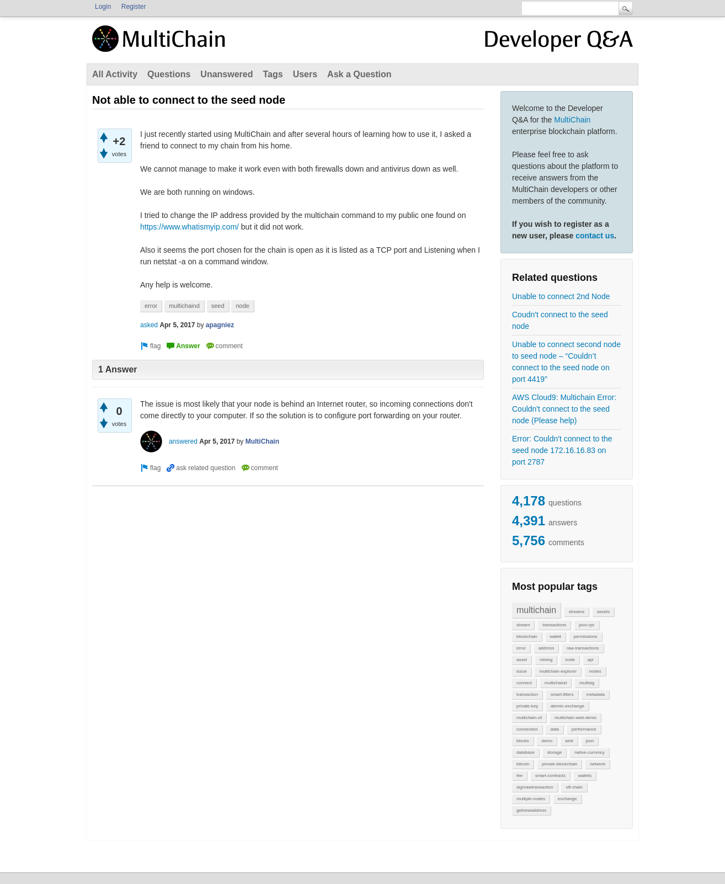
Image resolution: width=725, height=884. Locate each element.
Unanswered (226, 74)
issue (521, 671)
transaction (527, 694)
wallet (555, 636)
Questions (168, 74)
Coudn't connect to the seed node (560, 320)
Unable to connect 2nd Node (561, 296)
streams (576, 611)
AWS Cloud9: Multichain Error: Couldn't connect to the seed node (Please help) (564, 409)
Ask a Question (359, 74)
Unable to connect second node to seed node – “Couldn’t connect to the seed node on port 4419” (566, 362)
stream (523, 624)
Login (103, 6)
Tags (272, 74)
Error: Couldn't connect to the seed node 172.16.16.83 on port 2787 (562, 450)
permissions (586, 636)
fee (519, 775)
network (597, 763)
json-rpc (586, 624)
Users (305, 74)
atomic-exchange (567, 706)
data (554, 729)
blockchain (526, 636)
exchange (567, 798)
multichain (536, 610)
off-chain (574, 787)
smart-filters (562, 694)
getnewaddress (531, 810)
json (590, 740)
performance (584, 729)
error (521, 648)
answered (183, 441)
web (569, 740)
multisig (586, 682)
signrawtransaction (534, 787)
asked (149, 325)
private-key (527, 706)
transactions (554, 624)
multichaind (556, 682)
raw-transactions (583, 648)
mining (546, 659)
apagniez (220, 325)
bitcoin (522, 763)
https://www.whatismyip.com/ (189, 226)
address (546, 648)
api (591, 659)
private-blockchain (559, 763)
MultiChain (572, 119)
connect (524, 682)
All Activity (114, 74)
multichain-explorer (558, 671)
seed (218, 305)
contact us (594, 235)
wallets (584, 775)
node (570, 659)
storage (554, 752)
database (525, 752)
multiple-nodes (530, 798)
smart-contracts (550, 775)
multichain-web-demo (575, 717)
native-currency (589, 752)
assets (603, 611)
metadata (595, 694)
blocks (522, 740)
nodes (595, 671)
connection (527, 729)
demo (546, 740)
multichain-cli (529, 717)
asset (521, 659)
